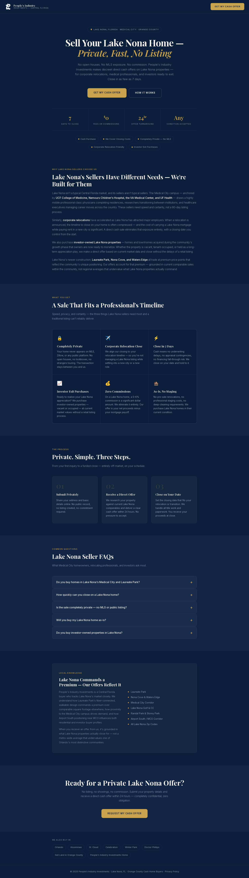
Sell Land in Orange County (69, 855)
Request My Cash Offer (124, 813)
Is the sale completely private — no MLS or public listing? (91, 607)
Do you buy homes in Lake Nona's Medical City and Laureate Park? (98, 582)
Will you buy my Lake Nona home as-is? (81, 620)
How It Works (145, 92)
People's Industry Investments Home (109, 855)
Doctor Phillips (152, 847)
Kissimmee (76, 847)
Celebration (112, 847)
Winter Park (131, 847)
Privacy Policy (172, 871)
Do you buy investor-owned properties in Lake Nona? (89, 632)
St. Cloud (93, 847)
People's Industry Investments (94, 871)
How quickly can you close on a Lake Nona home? (87, 594)
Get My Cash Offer (227, 6)
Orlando (59, 847)
